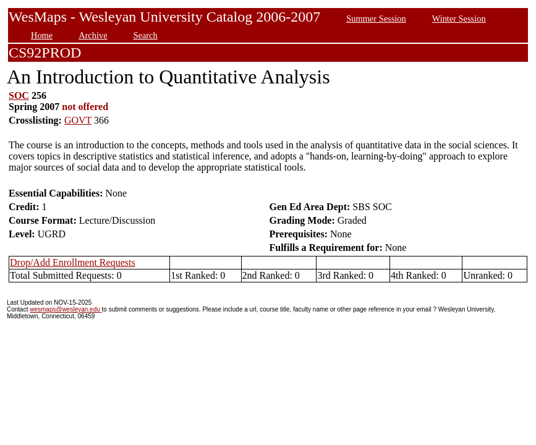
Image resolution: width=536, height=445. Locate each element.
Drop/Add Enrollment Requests (72, 262)
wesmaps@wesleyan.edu (65, 309)
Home (42, 35)
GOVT (77, 120)
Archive (93, 35)
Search (146, 35)
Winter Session (459, 18)
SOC (19, 95)
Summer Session (376, 18)
